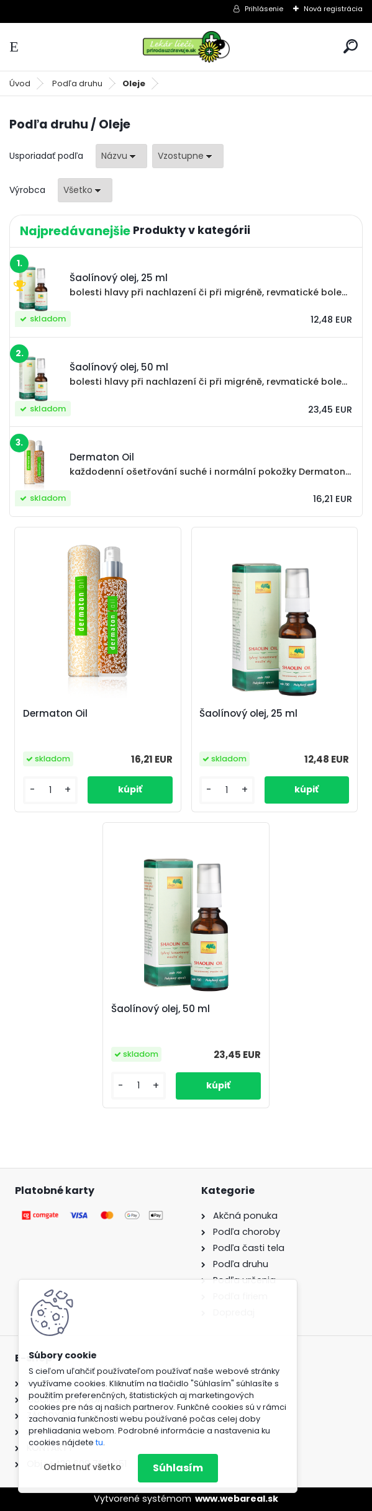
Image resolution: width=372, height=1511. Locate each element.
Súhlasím (178, 1468)
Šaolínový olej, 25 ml (248, 713)
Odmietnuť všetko (82, 1467)
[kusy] (50, 790)
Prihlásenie (264, 9)
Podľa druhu (77, 83)
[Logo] (186, 47)
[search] (350, 46)
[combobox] (121, 156)
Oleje (133, 83)
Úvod (19, 83)
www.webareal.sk (236, 1498)
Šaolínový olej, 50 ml (160, 1009)
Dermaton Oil (55, 713)
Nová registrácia (333, 9)
